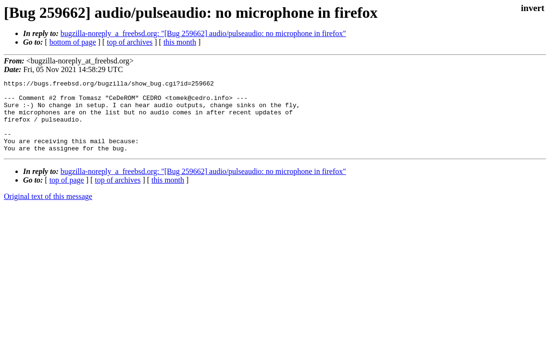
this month (179, 42)
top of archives (129, 42)
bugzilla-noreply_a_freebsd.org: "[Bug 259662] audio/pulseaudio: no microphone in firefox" (203, 33)
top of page (67, 194)
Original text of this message (48, 211)
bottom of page (73, 42)
